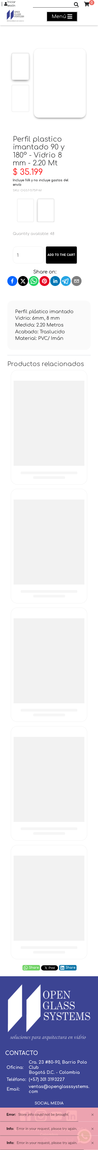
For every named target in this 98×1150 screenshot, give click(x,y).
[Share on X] (23, 281)
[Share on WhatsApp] (34, 281)
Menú (62, 16)
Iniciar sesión (10, 4)
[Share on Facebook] (12, 281)
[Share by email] (77, 281)
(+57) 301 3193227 (47, 1079)
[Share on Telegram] (66, 281)
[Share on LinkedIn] (55, 281)
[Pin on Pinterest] (44, 281)
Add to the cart (61, 254)
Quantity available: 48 (33, 234)
